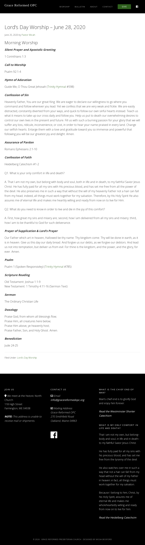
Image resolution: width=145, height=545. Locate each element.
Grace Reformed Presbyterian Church (61, 539)
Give (124, 6)
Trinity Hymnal (57, 87)
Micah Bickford (104, 539)
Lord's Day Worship (27, 357)
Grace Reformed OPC (21, 5)
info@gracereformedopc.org (67, 400)
